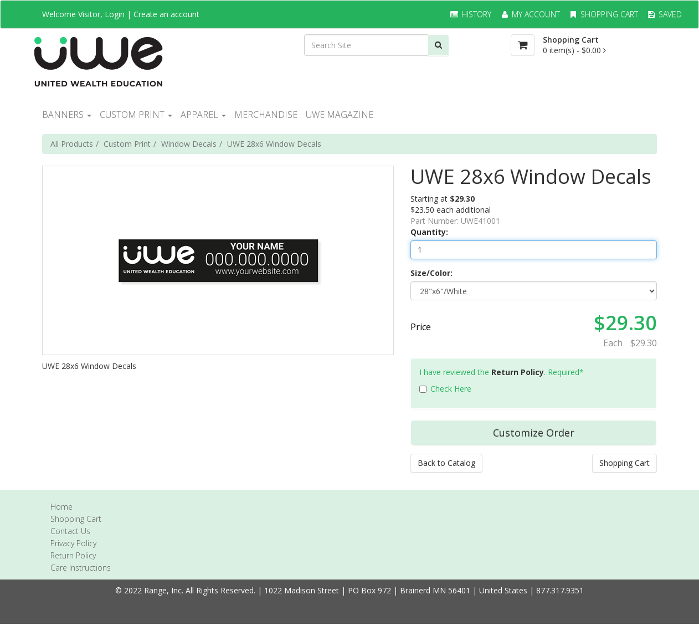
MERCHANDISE (265, 115)
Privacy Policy (73, 543)
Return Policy (517, 372)
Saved (664, 14)
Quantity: (429, 232)
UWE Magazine (339, 115)
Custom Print (127, 144)
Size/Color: (431, 273)
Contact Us (70, 531)
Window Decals (189, 144)
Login (115, 14)
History (470, 14)
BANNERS (66, 115)
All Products (71, 144)
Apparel (203, 115)
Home (61, 506)
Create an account (166, 14)
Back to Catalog (446, 463)
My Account (530, 14)
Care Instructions (80, 567)
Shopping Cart (603, 14)
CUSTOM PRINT (136, 115)
